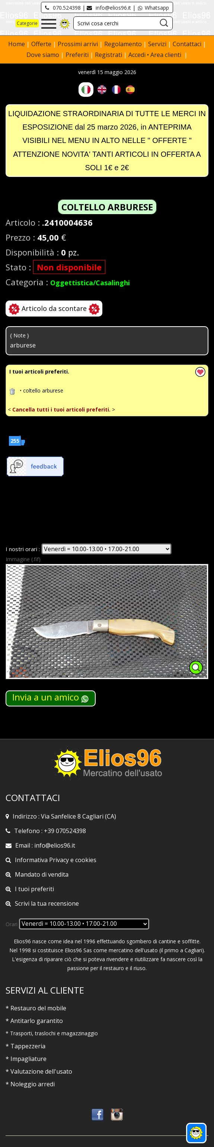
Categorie (27, 23)
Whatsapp (153, 7)
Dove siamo (42, 55)
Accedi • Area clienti (155, 55)
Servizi (158, 44)
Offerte (42, 44)
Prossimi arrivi (78, 44)
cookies (85, 860)
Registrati (108, 55)
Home (17, 44)
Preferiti (77, 55)
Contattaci (188, 44)
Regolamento (123, 44)
